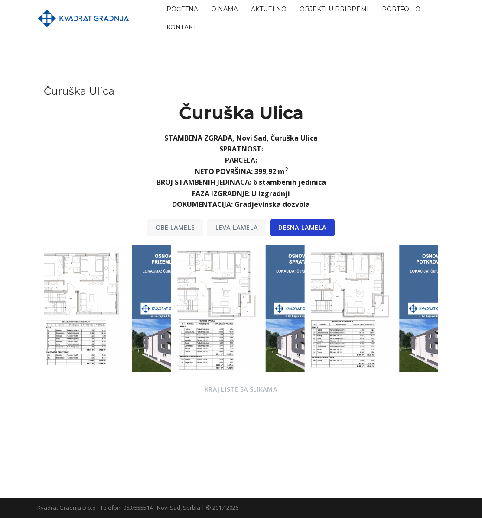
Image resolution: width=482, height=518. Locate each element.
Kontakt (181, 27)
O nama (224, 9)
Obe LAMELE (175, 227)
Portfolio (401, 9)
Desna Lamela (302, 227)
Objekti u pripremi (334, 9)
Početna (182, 9)
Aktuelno (269, 9)
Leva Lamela (236, 227)
